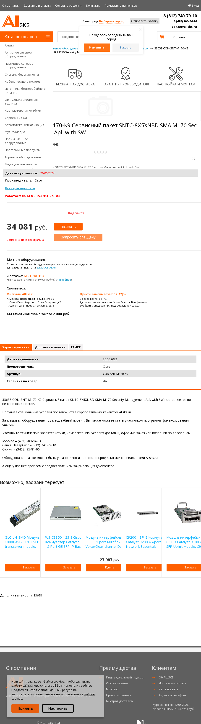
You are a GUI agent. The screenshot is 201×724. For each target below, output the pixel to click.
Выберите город (111, 21)
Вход (195, 5)
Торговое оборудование (23, 157)
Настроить (58, 708)
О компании (11, 5)
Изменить (97, 47)
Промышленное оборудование (16, 141)
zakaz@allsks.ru (184, 27)
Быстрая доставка (119, 701)
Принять (25, 708)
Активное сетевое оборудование (18, 54)
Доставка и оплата (37, 5)
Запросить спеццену (78, 237)
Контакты (93, 5)
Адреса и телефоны (173, 695)
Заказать (68, 226)
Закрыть (125, 47)
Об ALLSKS (166, 677)
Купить (109, 567)
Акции (9, 45)
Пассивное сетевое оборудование (19, 65)
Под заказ (76, 213)
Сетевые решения (68, 5)
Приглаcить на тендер (120, 5)
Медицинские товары (21, 164)
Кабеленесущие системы (23, 81)
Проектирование (118, 695)
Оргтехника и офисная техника (21, 101)
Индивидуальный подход (124, 677)
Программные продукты (22, 150)
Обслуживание (117, 683)
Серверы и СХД (16, 118)
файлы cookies (53, 681)
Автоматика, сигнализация (24, 125)
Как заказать (168, 689)
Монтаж (112, 689)
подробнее (64, 279)
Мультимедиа (15, 132)
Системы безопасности (22, 74)
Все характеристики (20, 188)
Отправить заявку (144, 21)
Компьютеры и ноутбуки (23, 110)
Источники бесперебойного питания (25, 91)
